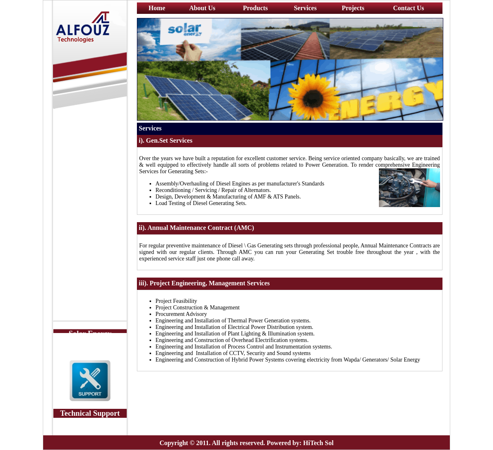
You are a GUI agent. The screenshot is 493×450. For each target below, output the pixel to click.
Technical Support (90, 413)
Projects (353, 7)
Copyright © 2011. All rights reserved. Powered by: (230, 442)
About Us (202, 7)
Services (305, 7)
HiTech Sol (318, 442)
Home (157, 7)
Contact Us (408, 7)
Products (255, 7)
